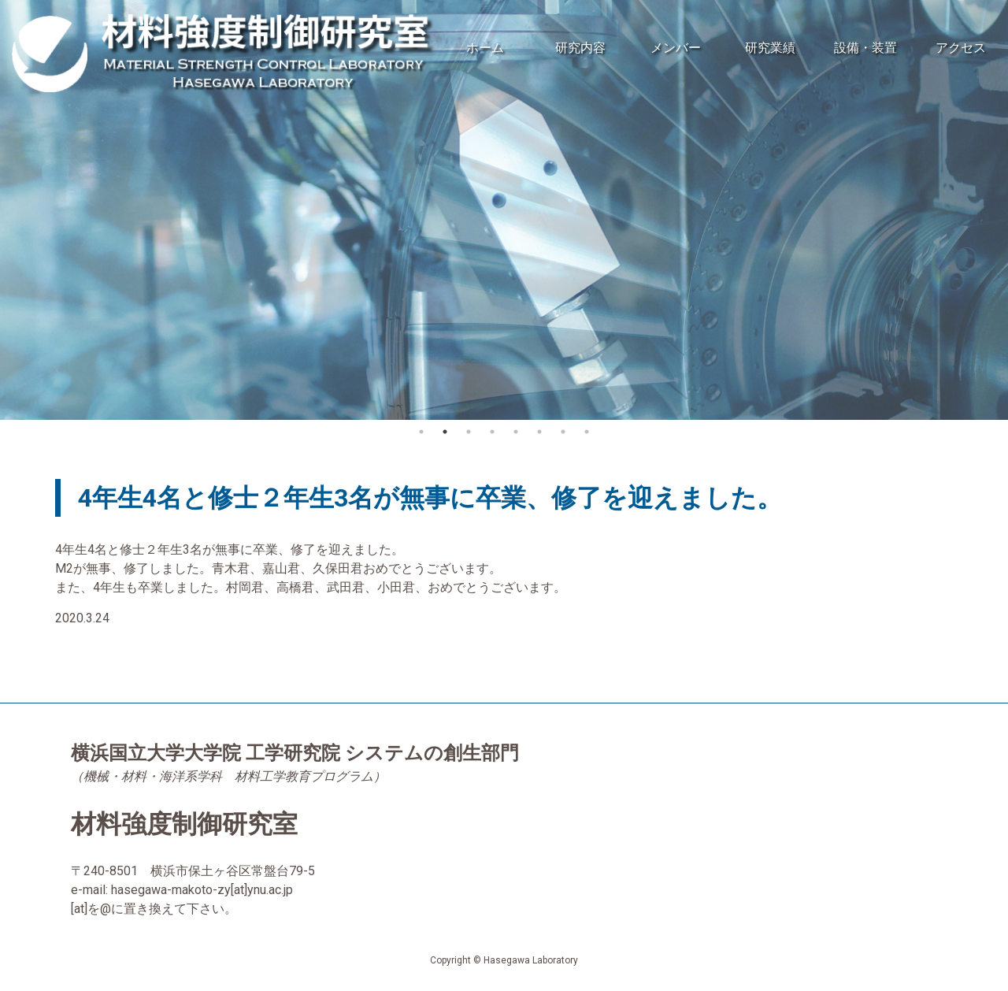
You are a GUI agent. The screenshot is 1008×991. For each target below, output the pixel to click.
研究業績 (770, 47)
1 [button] (421, 432)
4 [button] (492, 432)
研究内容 (580, 47)
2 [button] (445, 432)
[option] (504, 210)
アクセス (961, 47)
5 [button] (516, 432)
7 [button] (563, 432)
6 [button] (539, 432)
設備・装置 (865, 47)
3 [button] (468, 432)
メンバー (675, 47)
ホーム (485, 47)
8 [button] (587, 432)
